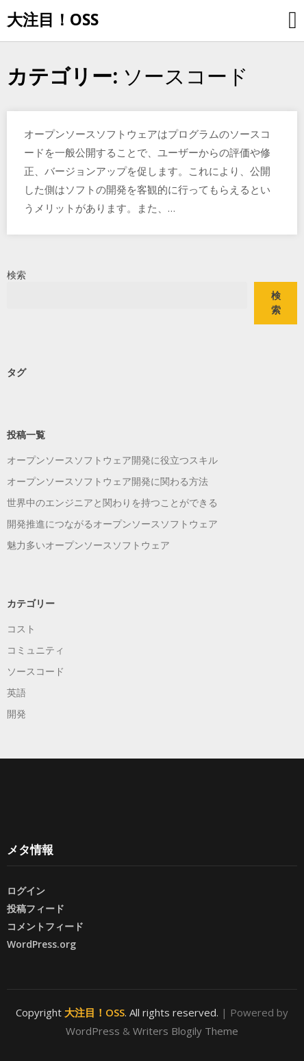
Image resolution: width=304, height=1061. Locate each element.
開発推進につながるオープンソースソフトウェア (112, 523)
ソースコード (35, 671)
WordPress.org (41, 944)
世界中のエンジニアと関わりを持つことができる (112, 502)
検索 (16, 274)
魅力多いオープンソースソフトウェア (88, 544)
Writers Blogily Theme (185, 1031)
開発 (16, 713)
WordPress (93, 1031)
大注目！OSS (53, 19)
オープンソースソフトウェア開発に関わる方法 (107, 481)
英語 (16, 692)
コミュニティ (35, 649)
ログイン (26, 890)
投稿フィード (35, 908)
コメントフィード (45, 926)
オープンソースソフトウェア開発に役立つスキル (112, 459)
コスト (21, 628)
